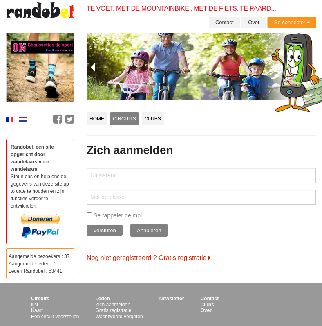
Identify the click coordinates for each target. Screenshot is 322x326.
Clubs (153, 119)
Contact (224, 22)
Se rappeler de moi (114, 215)
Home (96, 119)
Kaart (37, 310)
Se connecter (292, 22)
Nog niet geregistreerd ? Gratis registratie (149, 257)
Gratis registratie (113, 310)
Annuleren (149, 230)
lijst (34, 305)
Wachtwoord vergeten (119, 316)
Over (253, 22)
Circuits (124, 119)
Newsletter (171, 298)
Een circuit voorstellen (55, 316)
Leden (102, 298)
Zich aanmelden (112, 305)
